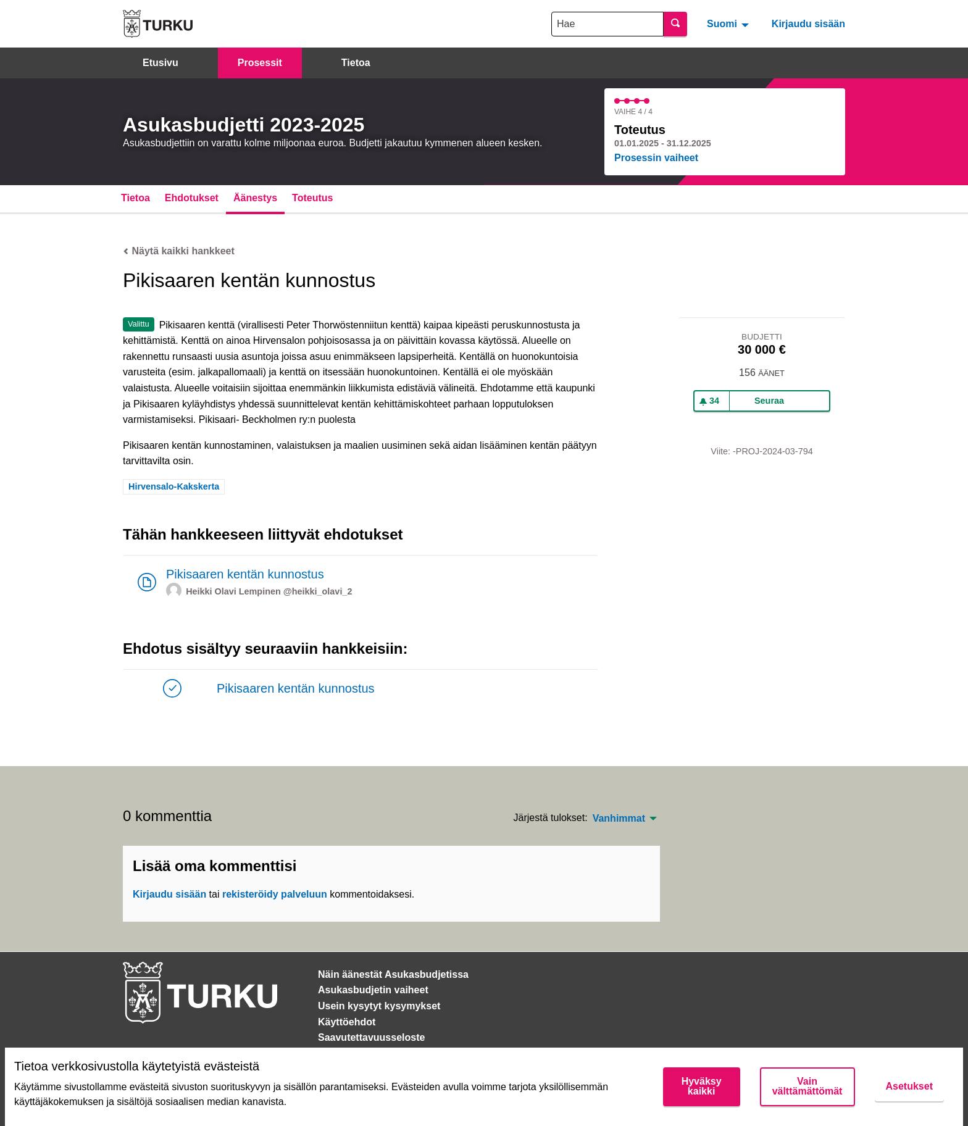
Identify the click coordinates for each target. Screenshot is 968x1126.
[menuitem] (729, 23)
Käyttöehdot (346, 1022)
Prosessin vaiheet (656, 157)
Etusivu (160, 62)
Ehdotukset (192, 198)
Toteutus (312, 198)
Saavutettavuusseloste (371, 1037)
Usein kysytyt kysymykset (379, 1006)
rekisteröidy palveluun (274, 894)
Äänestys (255, 198)
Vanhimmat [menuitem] (619, 819)
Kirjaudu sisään (808, 24)
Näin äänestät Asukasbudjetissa (393, 974)
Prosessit (260, 62)
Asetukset (909, 1086)
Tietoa (355, 62)
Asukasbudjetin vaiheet (373, 990)
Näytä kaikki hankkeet (179, 251)
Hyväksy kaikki (702, 1086)
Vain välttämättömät (807, 1086)
